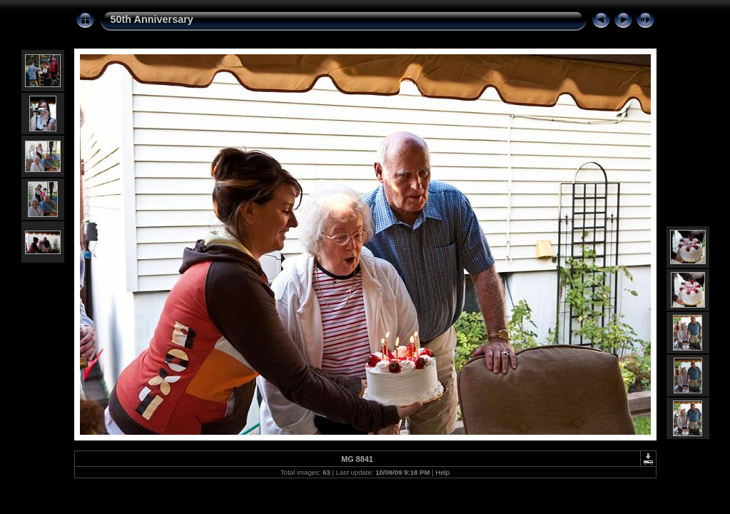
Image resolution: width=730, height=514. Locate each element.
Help (442, 472)
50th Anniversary (152, 19)
